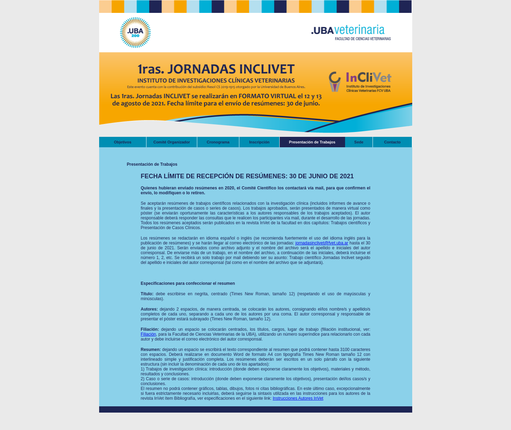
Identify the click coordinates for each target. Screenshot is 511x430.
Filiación (148, 334)
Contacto (392, 142)
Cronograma (218, 142)
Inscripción (259, 142)
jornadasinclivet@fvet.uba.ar (321, 243)
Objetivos (122, 142)
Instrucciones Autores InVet (298, 398)
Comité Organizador (171, 142)
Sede (358, 142)
